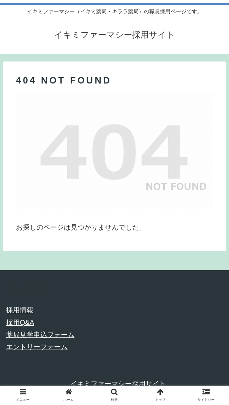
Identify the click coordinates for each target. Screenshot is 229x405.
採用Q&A (20, 322)
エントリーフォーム (37, 347)
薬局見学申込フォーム (40, 335)
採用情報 (19, 310)
